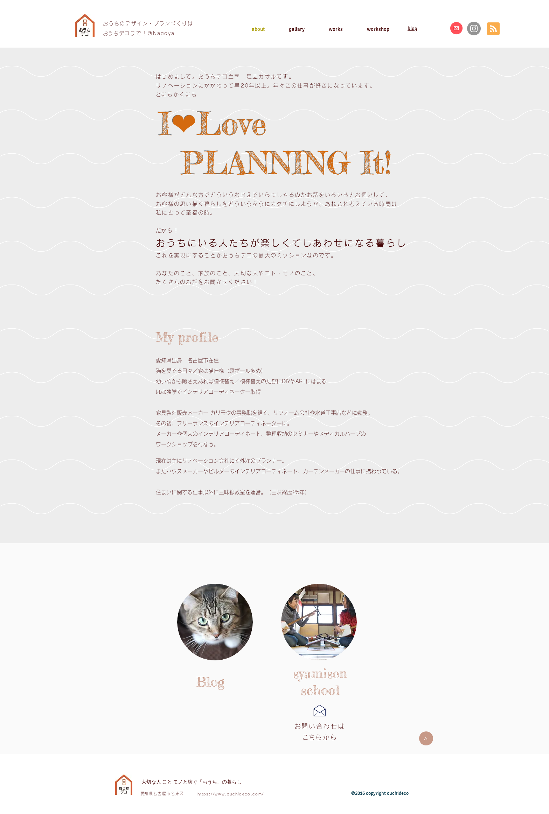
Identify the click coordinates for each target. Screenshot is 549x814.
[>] (426, 738)
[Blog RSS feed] (493, 29)
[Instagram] (474, 28)
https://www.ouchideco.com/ (230, 794)
